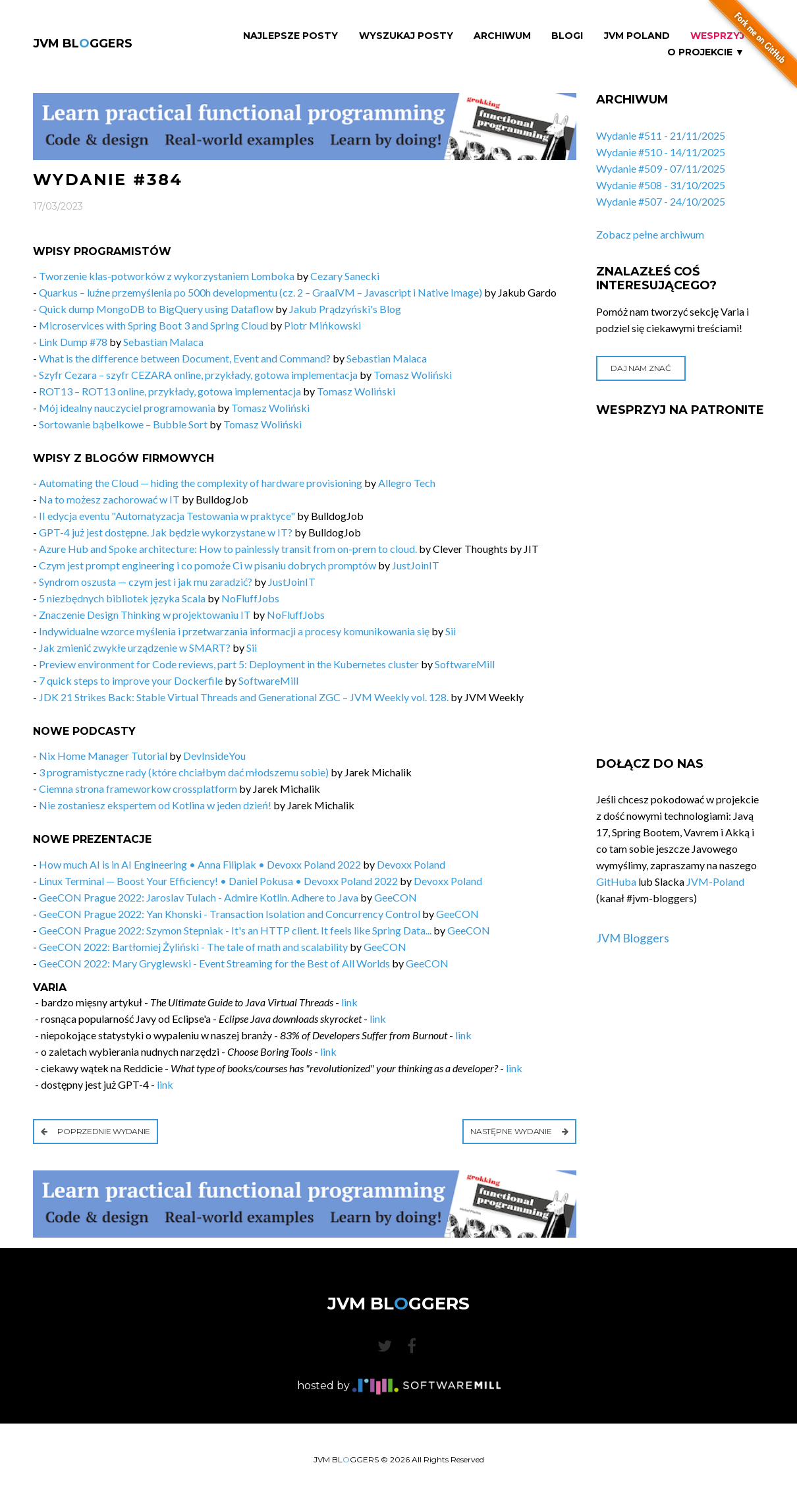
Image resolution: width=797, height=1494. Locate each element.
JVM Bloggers (632, 938)
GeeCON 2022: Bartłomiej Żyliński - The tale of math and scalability (193, 946)
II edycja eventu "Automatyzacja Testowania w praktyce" (167, 515)
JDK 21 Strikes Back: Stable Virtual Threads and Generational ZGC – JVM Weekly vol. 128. (244, 697)
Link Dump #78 (73, 341)
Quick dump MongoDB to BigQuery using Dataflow (156, 308)
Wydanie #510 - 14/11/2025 (660, 152)
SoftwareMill (465, 664)
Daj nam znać (641, 368)
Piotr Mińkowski (322, 325)
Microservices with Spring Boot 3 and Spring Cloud (153, 325)
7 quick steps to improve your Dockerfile (131, 680)
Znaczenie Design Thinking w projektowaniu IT (145, 614)
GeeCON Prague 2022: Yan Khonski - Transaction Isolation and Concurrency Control (229, 913)
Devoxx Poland (411, 864)
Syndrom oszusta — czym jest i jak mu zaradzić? (145, 581)
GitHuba (616, 881)
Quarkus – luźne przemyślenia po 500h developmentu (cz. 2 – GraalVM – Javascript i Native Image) (260, 292)
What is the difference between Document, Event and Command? (185, 358)
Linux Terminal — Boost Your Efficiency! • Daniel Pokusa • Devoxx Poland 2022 (218, 881)
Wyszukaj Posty (406, 36)
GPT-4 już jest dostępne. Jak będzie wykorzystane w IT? (165, 532)
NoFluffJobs (250, 598)
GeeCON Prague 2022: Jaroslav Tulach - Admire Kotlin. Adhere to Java (198, 897)
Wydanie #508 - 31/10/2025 (660, 185)
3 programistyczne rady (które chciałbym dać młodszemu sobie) (184, 772)
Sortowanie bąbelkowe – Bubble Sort (123, 424)
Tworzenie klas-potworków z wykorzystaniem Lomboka (166, 276)
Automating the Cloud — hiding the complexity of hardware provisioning (200, 482)
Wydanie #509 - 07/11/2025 (660, 168)
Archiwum (502, 36)
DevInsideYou (214, 755)
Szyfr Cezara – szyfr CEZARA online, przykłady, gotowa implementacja (198, 374)
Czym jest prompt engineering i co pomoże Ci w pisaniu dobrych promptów (207, 565)
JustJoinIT (415, 565)
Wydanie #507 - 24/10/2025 (660, 201)
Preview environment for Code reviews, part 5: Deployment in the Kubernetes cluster (229, 664)
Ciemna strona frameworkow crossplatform (138, 788)
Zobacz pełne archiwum (650, 234)
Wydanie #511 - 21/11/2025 (660, 135)
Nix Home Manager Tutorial (103, 755)
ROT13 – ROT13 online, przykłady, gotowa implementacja (170, 391)
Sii (450, 631)
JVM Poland (637, 36)
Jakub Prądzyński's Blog (345, 308)
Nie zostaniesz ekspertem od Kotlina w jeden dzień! (155, 805)
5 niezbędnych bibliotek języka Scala (122, 598)
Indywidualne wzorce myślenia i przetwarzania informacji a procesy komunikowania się (234, 631)
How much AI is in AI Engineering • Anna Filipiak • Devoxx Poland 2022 (200, 864)
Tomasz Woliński (412, 374)
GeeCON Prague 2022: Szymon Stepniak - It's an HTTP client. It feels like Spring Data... (235, 930)
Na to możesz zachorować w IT (109, 499)
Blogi (567, 36)
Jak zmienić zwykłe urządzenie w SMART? (135, 647)
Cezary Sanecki (344, 276)
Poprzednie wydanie (95, 1131)
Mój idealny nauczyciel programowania (127, 407)
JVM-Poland (715, 881)
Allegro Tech (406, 482)
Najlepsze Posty (290, 36)
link (349, 1002)
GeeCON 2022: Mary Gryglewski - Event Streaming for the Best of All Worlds (214, 963)
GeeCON (395, 897)
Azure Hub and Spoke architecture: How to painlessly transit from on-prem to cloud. (228, 548)
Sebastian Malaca (163, 341)
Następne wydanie (519, 1131)
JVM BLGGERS (82, 43)
